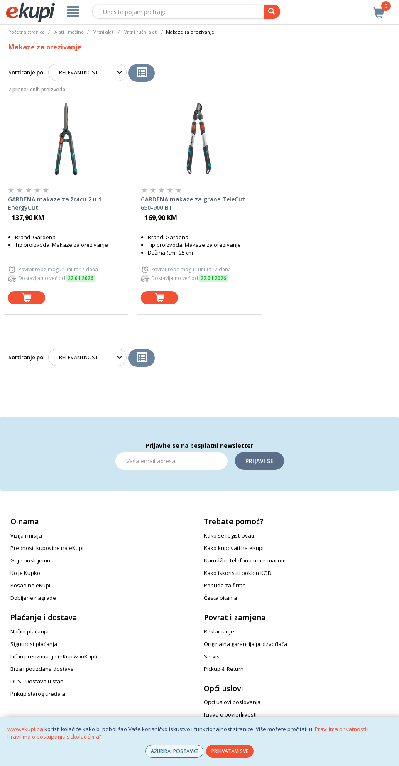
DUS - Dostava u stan (37, 681)
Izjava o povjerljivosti (230, 714)
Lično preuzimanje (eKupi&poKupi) (53, 656)
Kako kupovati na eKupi (234, 548)
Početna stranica (26, 32)
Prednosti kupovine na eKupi (46, 548)
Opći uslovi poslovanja (232, 702)
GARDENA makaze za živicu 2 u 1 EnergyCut (55, 203)
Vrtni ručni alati (141, 32)
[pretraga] (272, 12)
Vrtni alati (104, 32)
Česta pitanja (220, 598)
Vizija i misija (26, 535)
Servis (212, 656)
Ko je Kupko (25, 573)
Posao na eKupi (30, 585)
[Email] (171, 461)
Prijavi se (259, 461)
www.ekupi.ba (25, 729)
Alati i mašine (69, 32)
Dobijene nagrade (33, 598)
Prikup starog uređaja (37, 693)
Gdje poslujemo (30, 560)
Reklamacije (219, 631)
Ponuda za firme (225, 585)
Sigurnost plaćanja (33, 644)
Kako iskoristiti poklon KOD (238, 573)
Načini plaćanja (29, 631)
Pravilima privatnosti (340, 729)
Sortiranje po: (26, 72)
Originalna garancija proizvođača (245, 644)
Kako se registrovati (229, 535)
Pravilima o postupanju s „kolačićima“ (54, 736)
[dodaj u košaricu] (26, 298)
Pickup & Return (224, 669)
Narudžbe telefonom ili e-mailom (245, 560)
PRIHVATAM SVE (229, 751)
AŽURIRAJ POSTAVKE (174, 751)
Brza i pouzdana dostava (42, 669)
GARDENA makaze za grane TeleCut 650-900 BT (193, 203)
